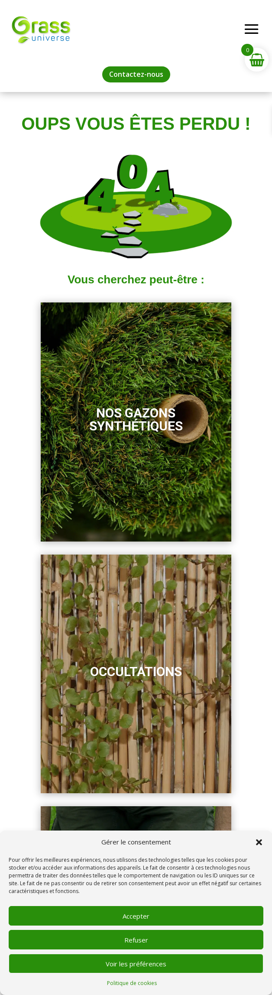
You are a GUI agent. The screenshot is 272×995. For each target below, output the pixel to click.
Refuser (136, 940)
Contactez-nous (136, 74)
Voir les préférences (136, 963)
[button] (259, 842)
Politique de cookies (132, 983)
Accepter (136, 916)
